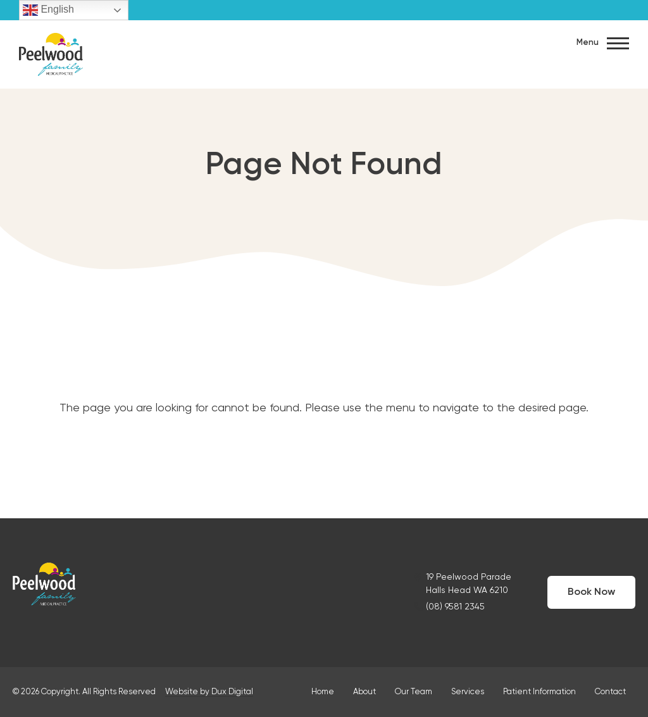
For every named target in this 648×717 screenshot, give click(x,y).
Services (467, 692)
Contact (610, 692)
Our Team (413, 692)
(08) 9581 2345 (455, 606)
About (364, 692)
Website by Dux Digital (209, 692)
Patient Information (539, 692)
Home (322, 692)
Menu (602, 44)
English (48, 10)
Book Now (591, 592)
